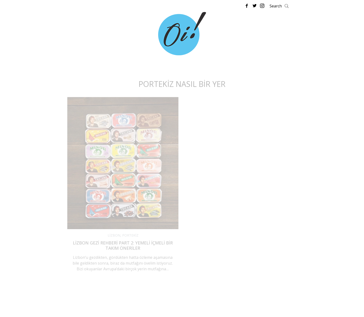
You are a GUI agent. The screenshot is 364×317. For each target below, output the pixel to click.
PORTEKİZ (130, 235)
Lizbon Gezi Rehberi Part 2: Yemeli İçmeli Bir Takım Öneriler (123, 245)
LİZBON (114, 235)
